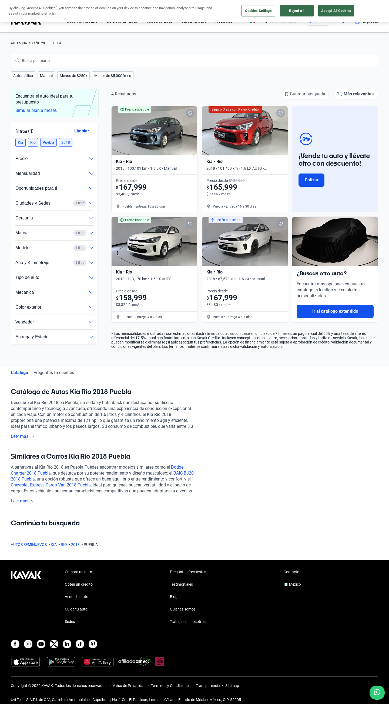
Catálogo (19, 372)
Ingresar (366, 21)
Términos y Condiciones (170, 685)
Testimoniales (181, 584)
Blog (173, 597)
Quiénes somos (183, 609)
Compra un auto (121, 21)
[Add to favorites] (190, 113)
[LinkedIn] (67, 644)
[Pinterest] (93, 644)
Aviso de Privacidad (129, 685)
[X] (54, 644)
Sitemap (232, 685)
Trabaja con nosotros (188, 621)
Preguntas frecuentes (53, 372)
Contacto (291, 572)
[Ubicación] (317, 21)
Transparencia (208, 685)
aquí (242, 5)
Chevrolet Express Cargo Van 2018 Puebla (51, 485)
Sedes (70, 621)
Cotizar (311, 179)
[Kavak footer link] (26, 597)
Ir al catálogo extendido (335, 311)
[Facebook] (15, 644)
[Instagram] (28, 644)
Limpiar (81, 131)
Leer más (23, 436)
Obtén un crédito (82, 21)
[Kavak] (26, 21)
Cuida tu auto (194, 21)
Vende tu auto (159, 21)
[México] (252, 21)
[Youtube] (41, 644)
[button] (23, 75)
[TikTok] (80, 644)
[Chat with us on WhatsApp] (377, 692)
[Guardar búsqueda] (305, 94)
